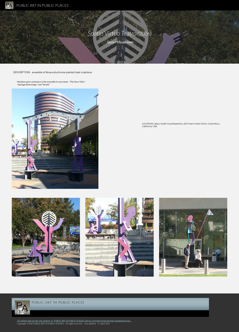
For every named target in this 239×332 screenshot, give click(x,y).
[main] (119, 37)
